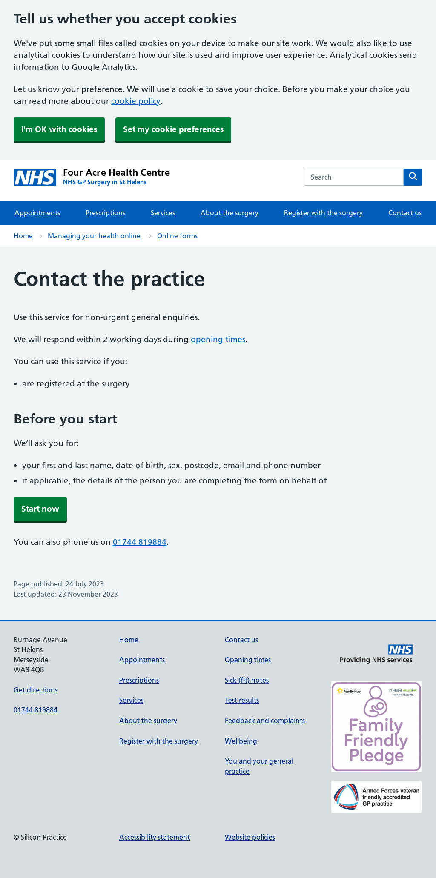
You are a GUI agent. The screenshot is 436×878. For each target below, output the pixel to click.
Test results (242, 700)
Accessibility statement (154, 837)
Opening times (248, 659)
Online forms (177, 236)
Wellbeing (241, 741)
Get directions (35, 690)
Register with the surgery (323, 213)
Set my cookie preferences (173, 129)
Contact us (405, 213)
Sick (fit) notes (247, 680)
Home (23, 236)
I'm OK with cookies (59, 129)
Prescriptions (105, 213)
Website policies (250, 837)
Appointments (37, 213)
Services (163, 213)
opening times (218, 339)
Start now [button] (40, 509)
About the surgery (229, 213)
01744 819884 (139, 542)
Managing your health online (95, 236)
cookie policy (136, 101)
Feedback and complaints (265, 720)
